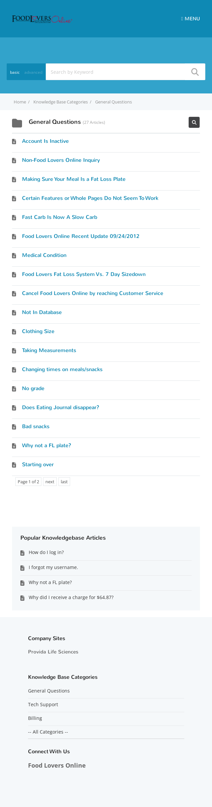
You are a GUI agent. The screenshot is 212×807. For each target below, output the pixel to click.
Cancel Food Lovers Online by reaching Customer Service (92, 293)
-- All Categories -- (48, 732)
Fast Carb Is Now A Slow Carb (59, 217)
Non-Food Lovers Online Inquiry (61, 160)
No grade (33, 388)
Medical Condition (44, 255)
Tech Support (43, 704)
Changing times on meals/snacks (62, 369)
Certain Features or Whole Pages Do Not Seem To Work (90, 198)
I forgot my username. (53, 567)
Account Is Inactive (45, 141)
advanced (33, 72)
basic (15, 72)
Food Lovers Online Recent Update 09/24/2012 (81, 236)
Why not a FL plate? (46, 445)
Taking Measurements (49, 350)
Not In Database (42, 312)
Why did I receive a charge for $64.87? (71, 597)
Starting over (38, 464)
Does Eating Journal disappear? (60, 407)
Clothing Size (38, 331)
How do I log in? (46, 552)
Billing (35, 718)
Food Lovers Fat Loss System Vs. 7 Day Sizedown (84, 274)
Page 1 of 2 (28, 482)
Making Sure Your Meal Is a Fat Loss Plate (74, 179)
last (64, 482)
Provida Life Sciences (53, 651)
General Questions (49, 691)
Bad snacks (35, 426)
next (49, 482)
